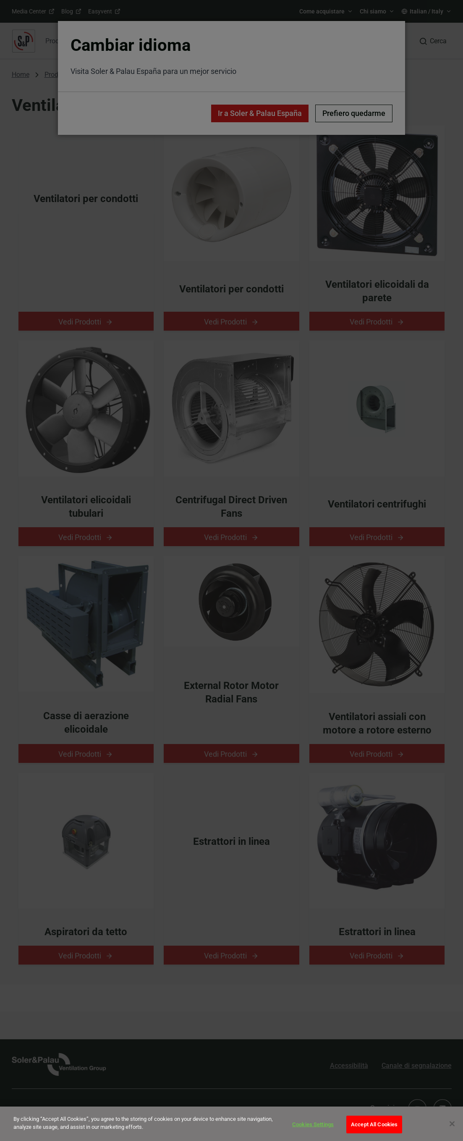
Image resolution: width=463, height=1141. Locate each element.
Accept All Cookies (374, 1124)
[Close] (452, 1124)
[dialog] (231, 1124)
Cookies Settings (313, 1124)
